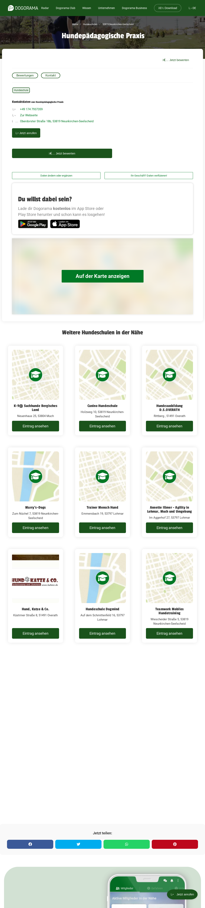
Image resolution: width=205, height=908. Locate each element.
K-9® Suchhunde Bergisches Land (35, 408)
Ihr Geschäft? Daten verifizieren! (149, 175)
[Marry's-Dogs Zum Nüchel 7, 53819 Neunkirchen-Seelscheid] (35, 492)
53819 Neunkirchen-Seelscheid (118, 24)
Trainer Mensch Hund (102, 507)
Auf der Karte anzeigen (102, 276)
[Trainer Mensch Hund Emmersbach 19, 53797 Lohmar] (102, 492)
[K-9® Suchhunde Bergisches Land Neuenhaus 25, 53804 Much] (35, 390)
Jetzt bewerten (176, 60)
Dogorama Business (134, 8)
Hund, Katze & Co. (35, 609)
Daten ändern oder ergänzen (56, 175)
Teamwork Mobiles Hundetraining (169, 611)
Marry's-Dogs (35, 507)
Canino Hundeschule (102, 406)
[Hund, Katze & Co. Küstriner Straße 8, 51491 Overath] (35, 596)
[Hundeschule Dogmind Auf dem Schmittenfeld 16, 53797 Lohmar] (102, 596)
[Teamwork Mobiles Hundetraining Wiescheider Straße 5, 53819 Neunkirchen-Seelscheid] (169, 596)
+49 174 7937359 (31, 109)
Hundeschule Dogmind (103, 609)
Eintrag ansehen (35, 426)
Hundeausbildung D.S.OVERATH (169, 408)
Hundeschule (21, 90)
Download (167, 8)
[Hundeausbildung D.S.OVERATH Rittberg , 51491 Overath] (169, 390)
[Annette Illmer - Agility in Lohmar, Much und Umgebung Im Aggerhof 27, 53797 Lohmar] (169, 492)
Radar (45, 8)
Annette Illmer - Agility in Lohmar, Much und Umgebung (169, 509)
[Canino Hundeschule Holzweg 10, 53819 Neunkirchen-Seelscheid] (102, 390)
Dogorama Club (65, 8)
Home (75, 24)
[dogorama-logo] (23, 8)
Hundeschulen (89, 24)
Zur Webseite (29, 115)
